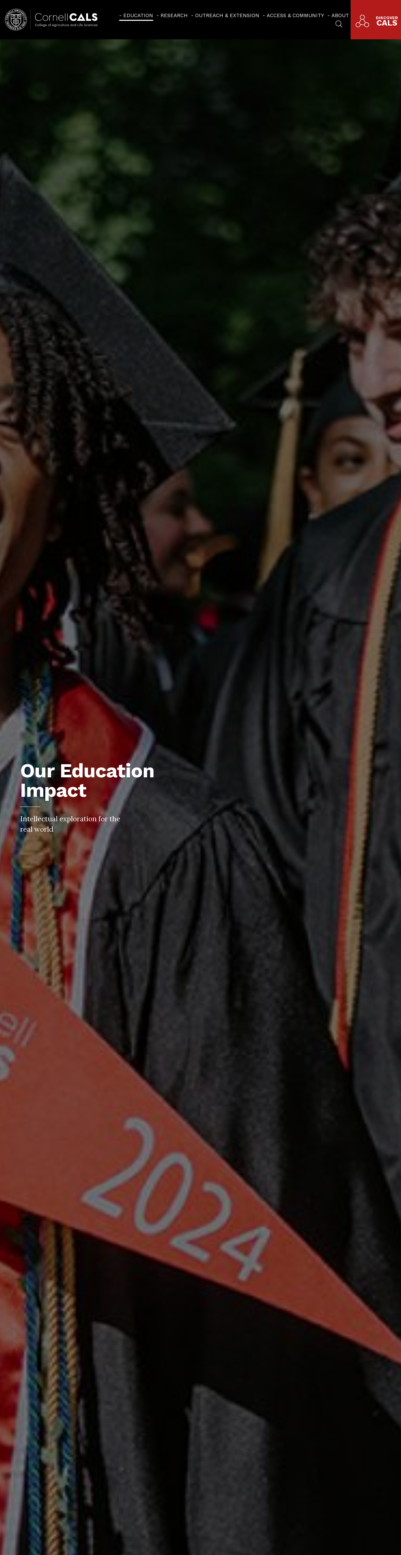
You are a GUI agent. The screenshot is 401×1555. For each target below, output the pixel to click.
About (340, 15)
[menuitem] (136, 15)
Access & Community (295, 15)
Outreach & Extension (227, 15)
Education (138, 15)
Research (174, 15)
